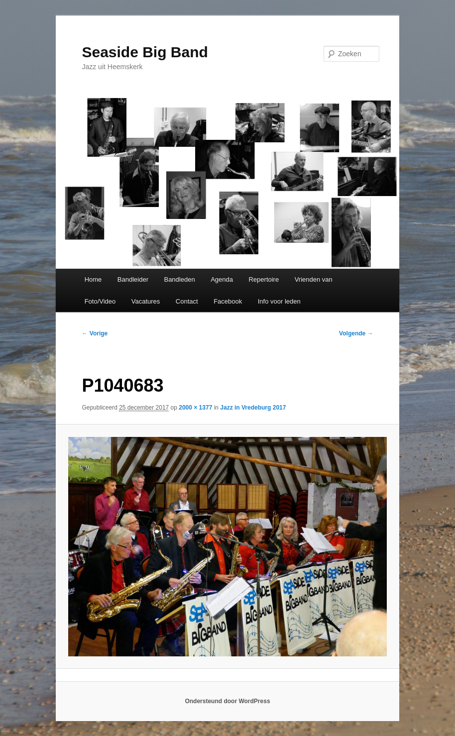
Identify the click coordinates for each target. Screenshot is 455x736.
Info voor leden (279, 301)
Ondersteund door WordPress (227, 701)
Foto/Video (100, 301)
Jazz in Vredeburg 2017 (253, 407)
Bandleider (132, 279)
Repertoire (263, 279)
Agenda (222, 279)
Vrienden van (314, 279)
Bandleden (179, 279)
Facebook (228, 301)
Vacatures (145, 301)
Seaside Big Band (145, 52)
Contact (187, 301)
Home (93, 279)
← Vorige (95, 333)
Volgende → (356, 333)
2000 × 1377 (195, 407)
